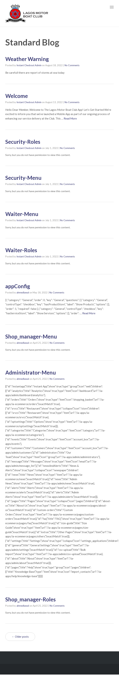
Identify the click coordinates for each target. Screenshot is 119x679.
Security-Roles (22, 141)
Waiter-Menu (21, 214)
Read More (70, 118)
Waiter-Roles (21, 250)
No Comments (72, 65)
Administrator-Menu (30, 372)
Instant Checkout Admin (28, 65)
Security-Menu (23, 177)
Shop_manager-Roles (30, 599)
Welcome (16, 96)
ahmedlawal (22, 292)
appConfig (17, 286)
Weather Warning (27, 59)
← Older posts (20, 636)
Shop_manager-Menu (31, 336)
